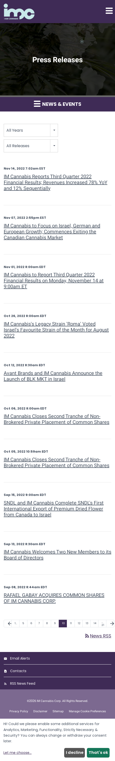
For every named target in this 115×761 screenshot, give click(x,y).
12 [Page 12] (79, 623)
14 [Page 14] (95, 623)
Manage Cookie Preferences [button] (87, 711)
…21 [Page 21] (102, 623)
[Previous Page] (8, 623)
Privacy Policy (18, 711)
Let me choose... (17, 752)
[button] (109, 10)
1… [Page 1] (16, 623)
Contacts (18, 670)
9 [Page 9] (55, 623)
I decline (74, 752)
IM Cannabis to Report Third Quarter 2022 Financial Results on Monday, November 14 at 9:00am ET (54, 280)
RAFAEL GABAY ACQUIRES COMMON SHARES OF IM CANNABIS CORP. (54, 598)
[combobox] (31, 130)
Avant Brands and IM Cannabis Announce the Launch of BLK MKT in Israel (53, 376)
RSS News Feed (22, 683)
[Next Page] (110, 623)
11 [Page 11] (71, 623)
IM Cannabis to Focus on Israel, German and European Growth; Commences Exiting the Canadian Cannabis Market (52, 231)
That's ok (98, 752)
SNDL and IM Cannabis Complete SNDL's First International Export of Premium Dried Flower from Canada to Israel (54, 508)
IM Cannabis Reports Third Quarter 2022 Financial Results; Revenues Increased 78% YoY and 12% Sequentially (55, 182)
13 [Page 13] (87, 623)
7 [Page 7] (39, 623)
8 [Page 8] (47, 623)
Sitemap (58, 711)
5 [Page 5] (23, 623)
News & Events (57, 104)
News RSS (97, 636)
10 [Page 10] (63, 623)
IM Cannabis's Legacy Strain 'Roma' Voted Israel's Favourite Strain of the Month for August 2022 (56, 329)
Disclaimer (40, 711)
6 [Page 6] (31, 623)
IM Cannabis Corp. (49, 701)
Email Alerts (20, 658)
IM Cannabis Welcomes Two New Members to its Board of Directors (57, 554)
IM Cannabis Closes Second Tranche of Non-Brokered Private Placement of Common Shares (56, 419)
